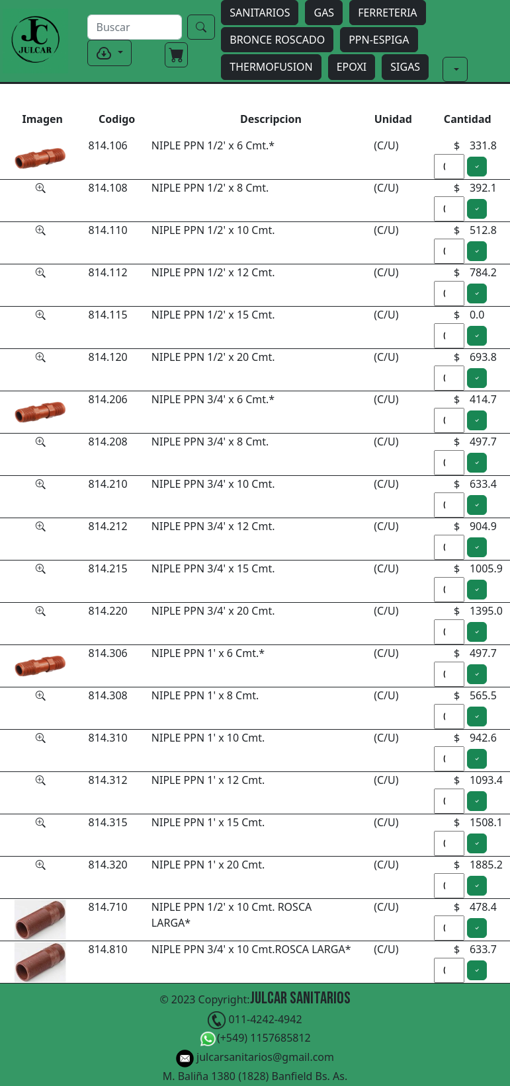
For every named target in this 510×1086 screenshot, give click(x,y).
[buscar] (134, 27)
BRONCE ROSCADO (277, 39)
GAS (324, 12)
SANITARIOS (260, 12)
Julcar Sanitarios (300, 998)
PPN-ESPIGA (379, 39)
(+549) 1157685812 (255, 1039)
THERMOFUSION (271, 66)
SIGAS (405, 66)
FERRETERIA (387, 12)
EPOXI (352, 66)
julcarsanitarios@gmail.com (255, 1058)
